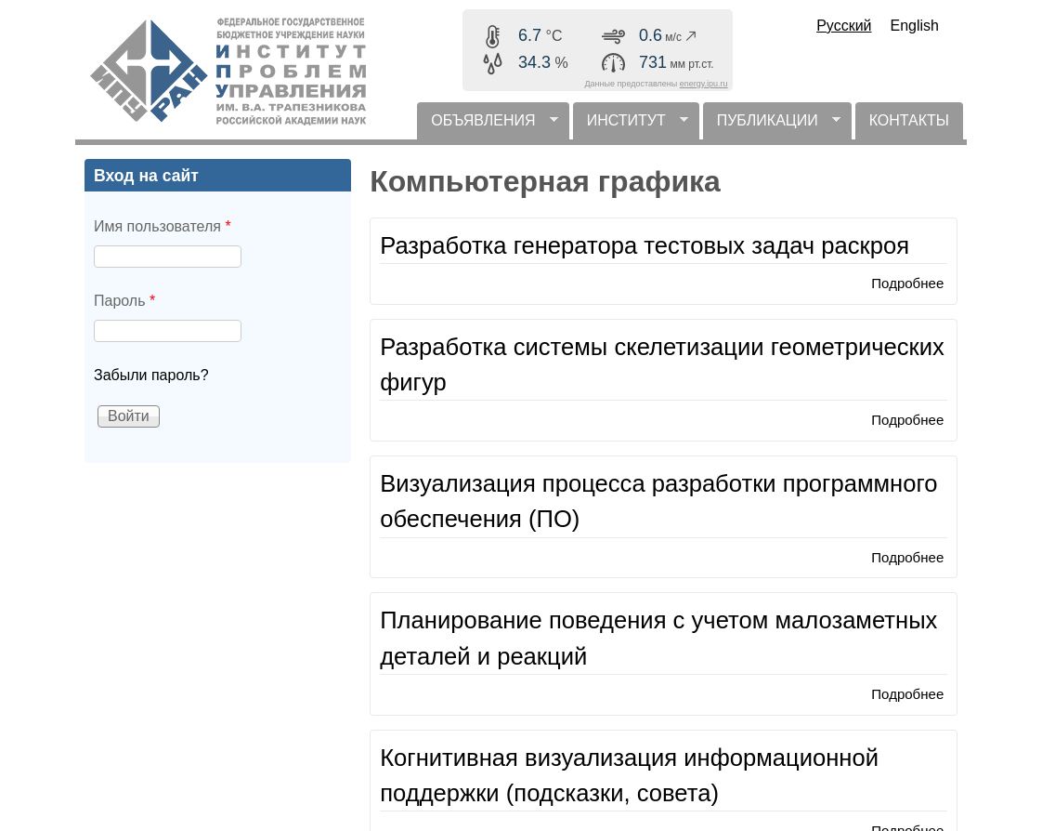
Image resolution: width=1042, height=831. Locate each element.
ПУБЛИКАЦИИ (771, 125)
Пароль (124, 301)
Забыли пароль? (151, 375)
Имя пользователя (162, 226)
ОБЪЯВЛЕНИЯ (487, 125)
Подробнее (907, 283)
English (915, 25)
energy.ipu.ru (704, 83)
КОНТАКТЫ (909, 120)
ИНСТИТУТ (630, 125)
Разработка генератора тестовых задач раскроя (644, 245)
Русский (843, 25)
